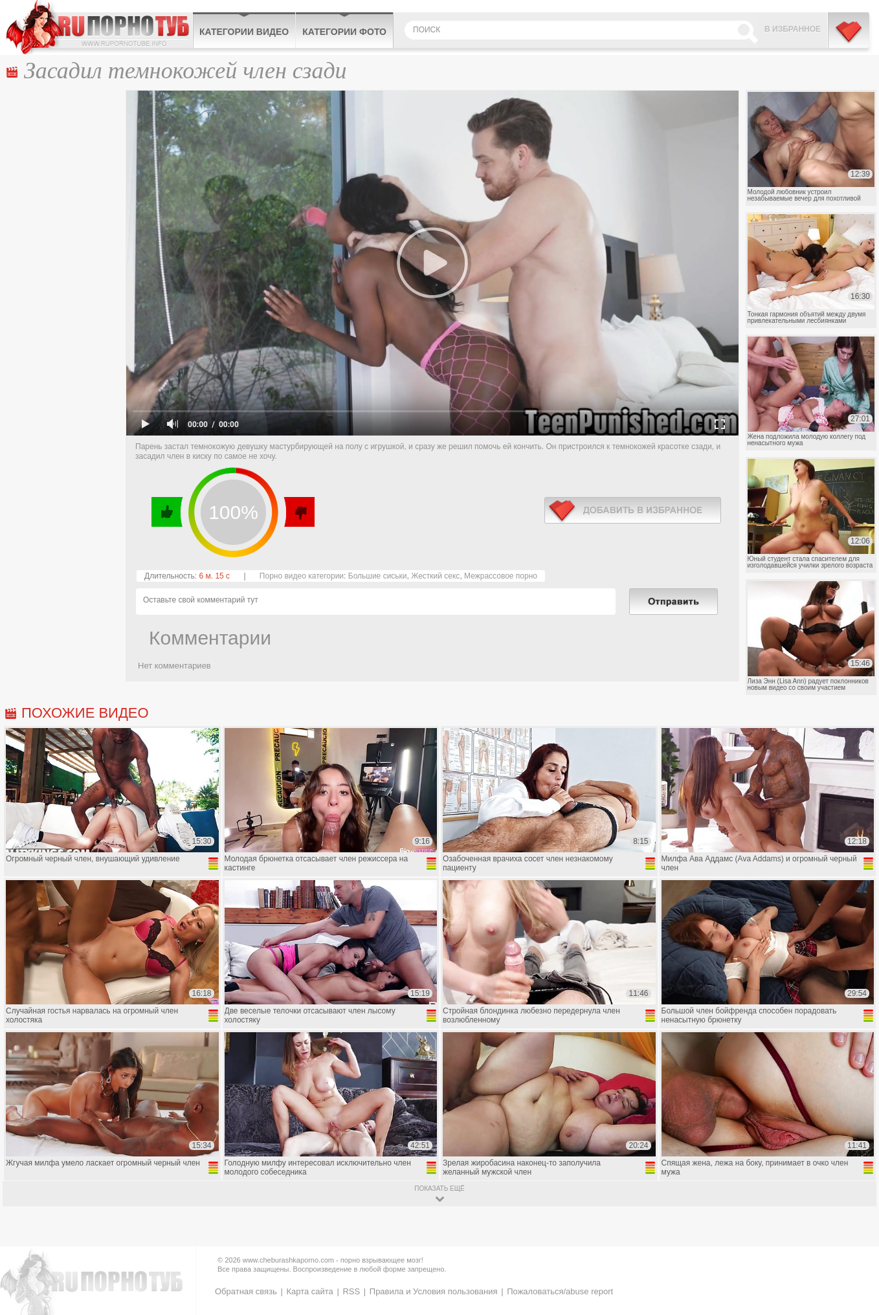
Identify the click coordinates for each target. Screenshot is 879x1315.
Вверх (854, 1234)
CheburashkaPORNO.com (99, 27)
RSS (351, 1291)
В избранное (792, 29)
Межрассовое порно (500, 575)
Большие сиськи (377, 575)
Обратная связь (246, 1291)
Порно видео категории (302, 575)
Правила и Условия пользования (434, 1291)
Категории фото (344, 32)
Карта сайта (309, 1291)
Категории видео (244, 32)
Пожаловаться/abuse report (560, 1291)
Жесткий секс (435, 575)
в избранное (632, 510)
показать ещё (439, 1188)
